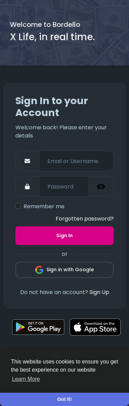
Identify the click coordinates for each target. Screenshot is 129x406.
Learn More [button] (26, 379)
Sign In (64, 235)
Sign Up (99, 292)
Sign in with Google (64, 270)
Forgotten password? (85, 219)
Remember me (44, 206)
